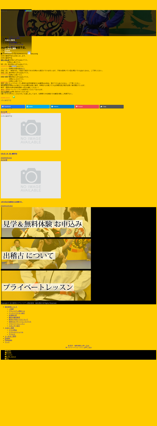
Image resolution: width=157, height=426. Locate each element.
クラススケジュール (16, 44)
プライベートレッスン (17, 324)
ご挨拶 (11, 309)
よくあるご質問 (10, 336)
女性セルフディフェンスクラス (20, 321)
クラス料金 (13, 42)
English (7, 338)
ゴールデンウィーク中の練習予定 (13, 69)
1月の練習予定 (6, 100)
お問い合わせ (10, 357)
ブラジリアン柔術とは (17, 311)
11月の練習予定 (6, 116)
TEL (7, 359)
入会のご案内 (9, 328)
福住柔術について (11, 307)
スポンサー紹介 (14, 38)
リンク (7, 342)
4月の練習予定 (6, 77)
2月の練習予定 (6, 92)
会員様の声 (13, 315)
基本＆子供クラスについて (18, 319)
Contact (28, 11)
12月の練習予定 (6, 108)
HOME (8, 353)
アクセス (12, 46)
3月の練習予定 (6, 84)
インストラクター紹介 (17, 313)
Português (8, 340)
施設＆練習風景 (14, 317)
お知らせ (14, 66)
